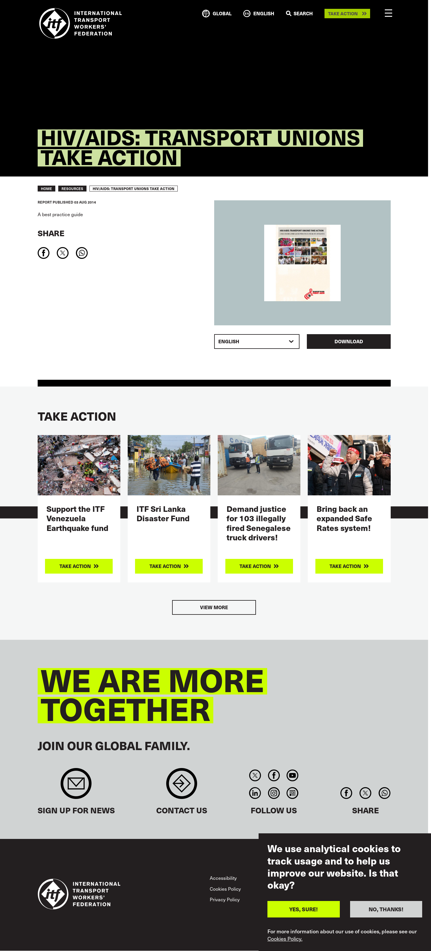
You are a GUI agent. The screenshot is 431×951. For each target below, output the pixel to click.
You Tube (292, 775)
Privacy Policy (225, 899)
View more (214, 607)
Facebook (273, 775)
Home (46, 188)
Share (51, 233)
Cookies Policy (225, 888)
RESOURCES (72, 188)
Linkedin (255, 793)
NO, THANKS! (386, 909)
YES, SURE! (303, 909)
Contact (181, 786)
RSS (292, 793)
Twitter (255, 775)
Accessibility (223, 877)
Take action (343, 14)
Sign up (76, 786)
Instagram (273, 793)
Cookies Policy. (284, 938)
